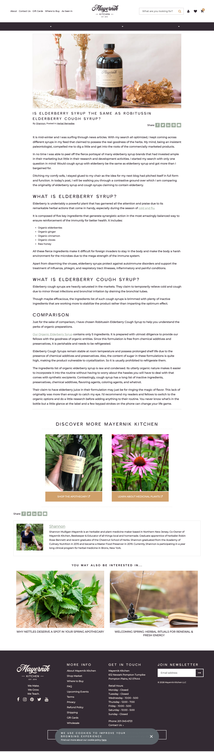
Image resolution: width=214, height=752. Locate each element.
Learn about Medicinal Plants (140, 496)
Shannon (40, 123)
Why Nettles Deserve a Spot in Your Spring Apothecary (60, 631)
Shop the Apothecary (73, 496)
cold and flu (146, 208)
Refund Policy (75, 707)
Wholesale (73, 723)
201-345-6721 (124, 721)
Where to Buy (52, 11)
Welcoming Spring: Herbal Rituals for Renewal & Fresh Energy (154, 633)
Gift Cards (38, 11)
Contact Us (24, 11)
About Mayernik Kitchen (81, 670)
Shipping (72, 712)
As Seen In (67, 11)
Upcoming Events (78, 691)
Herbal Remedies (65, 123)
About (13, 11)
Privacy (71, 702)
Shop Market (74, 676)
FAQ (69, 686)
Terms (70, 697)
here (104, 740)
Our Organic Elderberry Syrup (52, 334)
